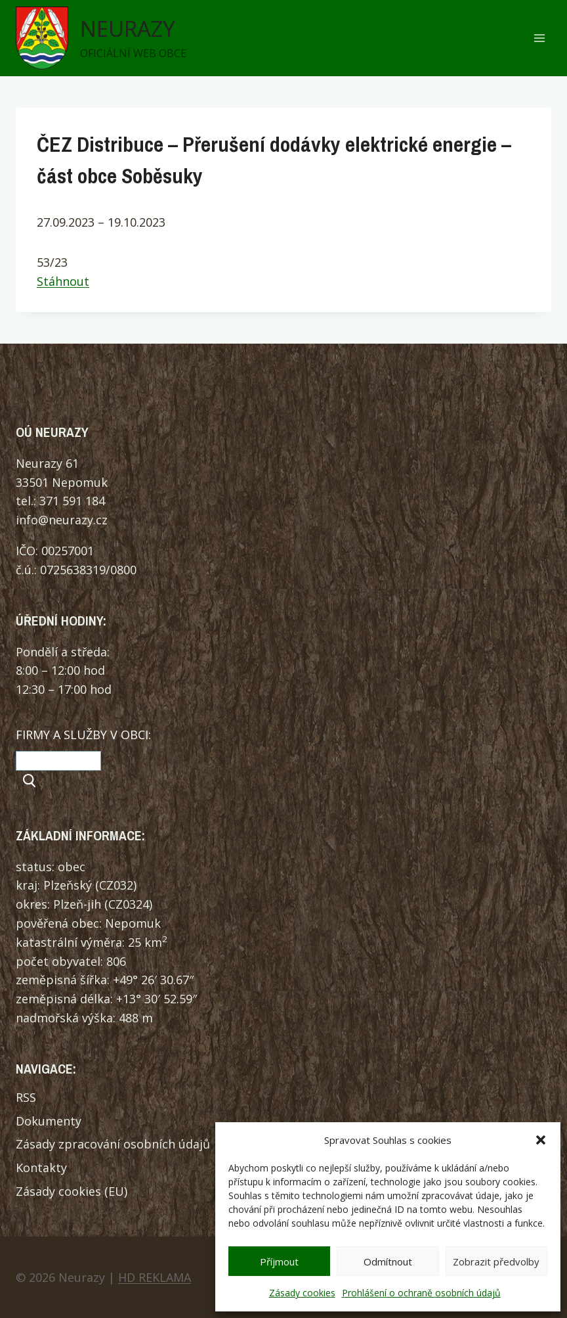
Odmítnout (388, 1261)
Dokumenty (48, 1121)
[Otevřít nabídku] (539, 38)
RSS (26, 1097)
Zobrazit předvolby (496, 1261)
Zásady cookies (302, 1292)
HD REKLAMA (154, 1277)
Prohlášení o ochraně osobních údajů (421, 1292)
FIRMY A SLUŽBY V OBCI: (83, 734)
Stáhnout (63, 281)
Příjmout (279, 1261)
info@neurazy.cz (62, 520)
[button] (540, 1140)
